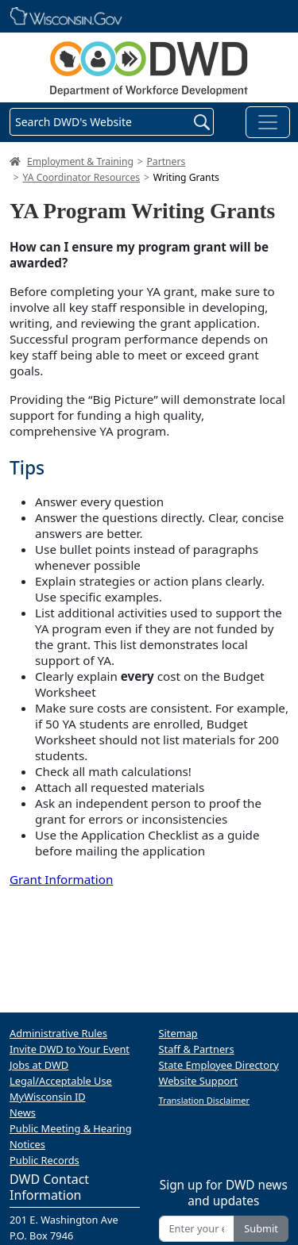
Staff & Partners (196, 1049)
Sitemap (178, 1033)
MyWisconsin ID (48, 1096)
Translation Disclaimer (204, 1100)
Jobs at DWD (39, 1065)
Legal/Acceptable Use (61, 1081)
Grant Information (61, 879)
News (23, 1112)
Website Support (198, 1081)
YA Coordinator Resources (82, 177)
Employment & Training (80, 161)
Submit (261, 1228)
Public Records (44, 1160)
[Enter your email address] (197, 1229)
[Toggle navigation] (268, 122)
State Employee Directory (219, 1065)
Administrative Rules (58, 1033)
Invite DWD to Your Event (70, 1049)
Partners (165, 161)
